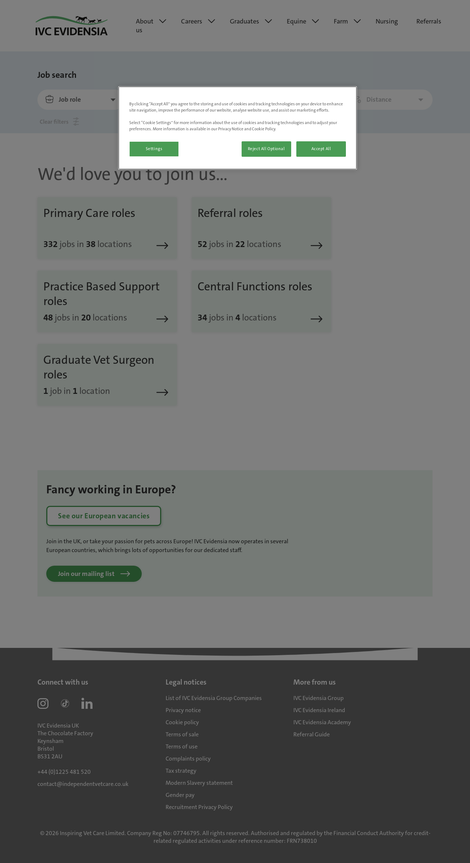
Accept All (321, 149)
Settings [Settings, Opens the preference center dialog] (154, 149)
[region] (237, 128)
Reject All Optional (266, 149)
